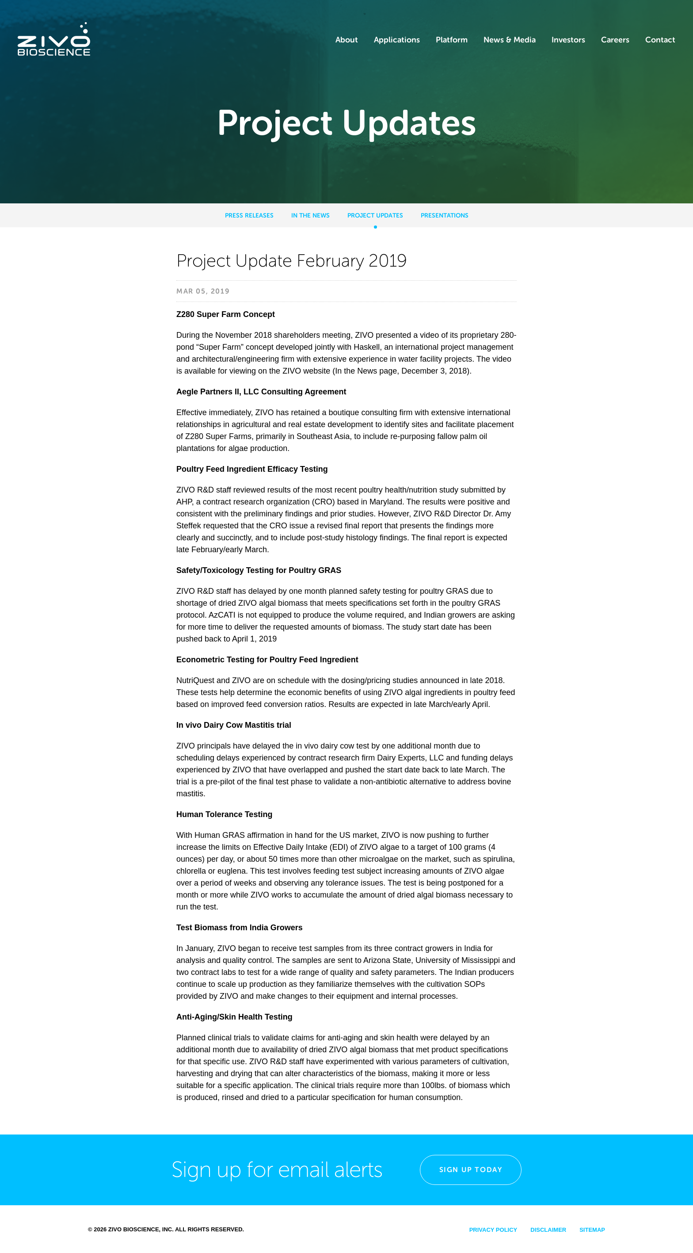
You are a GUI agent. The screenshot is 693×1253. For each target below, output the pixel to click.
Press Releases (249, 215)
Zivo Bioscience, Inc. (141, 1229)
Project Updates (375, 215)
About (346, 39)
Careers (615, 39)
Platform (452, 39)
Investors (568, 39)
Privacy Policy (493, 1230)
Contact (660, 39)
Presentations (444, 215)
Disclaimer (548, 1230)
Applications (397, 39)
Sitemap (592, 1230)
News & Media (510, 39)
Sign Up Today (471, 1169)
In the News (310, 215)
